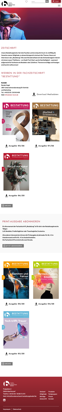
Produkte (51, 391)
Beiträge (42, 396)
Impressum (6, 409)
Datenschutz (17, 409)
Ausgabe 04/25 (46, 304)
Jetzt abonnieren (14, 246)
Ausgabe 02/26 (17, 146)
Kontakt (51, 399)
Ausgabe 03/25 (16, 353)
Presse (50, 396)
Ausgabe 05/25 (16, 304)
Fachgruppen (52, 394)
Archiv (8, 206)
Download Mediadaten (48, 94)
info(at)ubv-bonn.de (11, 95)
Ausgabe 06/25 (17, 195)
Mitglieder (43, 394)
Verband (42, 391)
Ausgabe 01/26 (46, 146)
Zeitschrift (43, 399)
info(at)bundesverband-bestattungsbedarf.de (21, 396)
